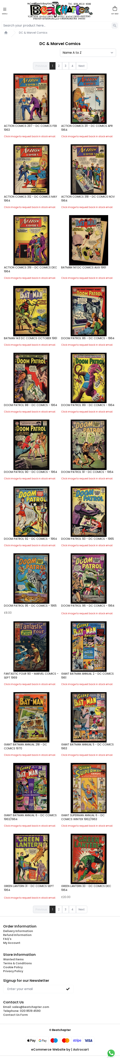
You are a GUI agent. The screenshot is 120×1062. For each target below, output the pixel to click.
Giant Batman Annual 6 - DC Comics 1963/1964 (30, 817)
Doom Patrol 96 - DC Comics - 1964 (87, 606)
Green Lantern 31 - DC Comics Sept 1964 (29, 888)
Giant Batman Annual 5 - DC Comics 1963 (87, 746)
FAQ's (7, 939)
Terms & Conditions (17, 963)
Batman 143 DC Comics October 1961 (30, 338)
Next (82, 66)
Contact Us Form (15, 1015)
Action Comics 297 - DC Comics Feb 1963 (30, 128)
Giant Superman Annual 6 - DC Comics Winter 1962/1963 (83, 817)
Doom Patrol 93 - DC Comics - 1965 (87, 539)
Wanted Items (13, 959)
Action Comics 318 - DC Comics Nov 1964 (88, 199)
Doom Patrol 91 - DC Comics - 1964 (87, 472)
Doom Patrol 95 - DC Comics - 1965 (30, 606)
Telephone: (22, 1011)
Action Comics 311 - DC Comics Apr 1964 (87, 128)
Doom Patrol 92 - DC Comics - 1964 (30, 539)
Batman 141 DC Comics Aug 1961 (83, 267)
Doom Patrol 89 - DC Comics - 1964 (87, 405)
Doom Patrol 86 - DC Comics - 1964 (87, 338)
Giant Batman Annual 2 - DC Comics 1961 (87, 676)
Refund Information (17, 935)
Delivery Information (18, 931)
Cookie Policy (13, 967)
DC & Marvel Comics (33, 33)
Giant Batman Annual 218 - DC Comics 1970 (25, 746)
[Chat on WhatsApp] (111, 1053)
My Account (11, 943)
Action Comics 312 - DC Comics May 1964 (30, 199)
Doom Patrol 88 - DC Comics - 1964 (30, 405)
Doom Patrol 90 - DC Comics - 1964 (30, 472)
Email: (26, 1007)
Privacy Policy (13, 971)
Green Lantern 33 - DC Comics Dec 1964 (86, 888)
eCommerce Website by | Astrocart (60, 1050)
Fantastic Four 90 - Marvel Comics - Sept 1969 (31, 676)
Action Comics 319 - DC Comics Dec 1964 (30, 269)
